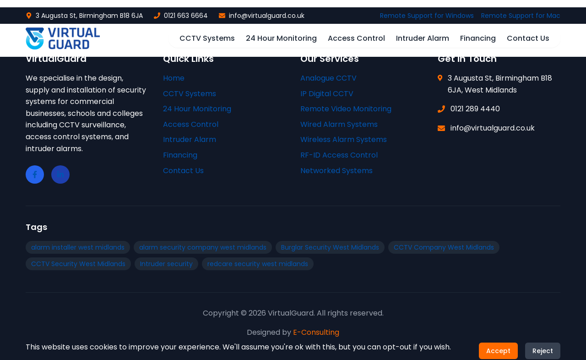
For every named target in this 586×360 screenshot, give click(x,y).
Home (173, 78)
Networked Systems (336, 170)
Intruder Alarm (422, 38)
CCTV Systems (207, 38)
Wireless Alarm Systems (343, 139)
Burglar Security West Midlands (330, 247)
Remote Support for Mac (520, 15)
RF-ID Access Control (339, 155)
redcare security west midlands (257, 263)
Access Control (356, 38)
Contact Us (528, 38)
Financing (478, 38)
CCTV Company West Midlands (444, 247)
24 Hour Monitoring (281, 38)
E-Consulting (316, 332)
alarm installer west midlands (78, 247)
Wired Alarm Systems (339, 124)
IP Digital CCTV (326, 93)
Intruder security (166, 263)
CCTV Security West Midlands (78, 263)
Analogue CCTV (328, 78)
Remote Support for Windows (427, 15)
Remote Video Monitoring (345, 109)
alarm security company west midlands (202, 247)
